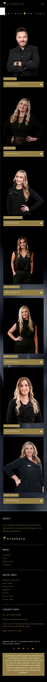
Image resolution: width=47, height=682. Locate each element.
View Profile (12, 84)
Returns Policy (8, 599)
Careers (6, 593)
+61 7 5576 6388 (13, 615)
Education (6, 555)
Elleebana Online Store (11, 580)
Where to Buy (8, 561)
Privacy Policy (8, 596)
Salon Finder (7, 583)
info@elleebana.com (18, 619)
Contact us (7, 565)
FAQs (5, 558)
